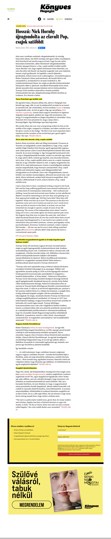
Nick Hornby (33, 26)
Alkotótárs (51, 19)
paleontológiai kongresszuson (33, 374)
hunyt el (60, 108)
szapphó (38, 26)
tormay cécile (43, 26)
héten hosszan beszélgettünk (42, 328)
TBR (44, 19)
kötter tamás (50, 26)
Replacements (28, 230)
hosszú (28, 26)
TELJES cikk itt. (35, 136)
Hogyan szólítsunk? (63, 437)
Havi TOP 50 (60, 19)
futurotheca (69, 19)
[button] (8, 19)
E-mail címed (62, 430)
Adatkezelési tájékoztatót (71, 448)
